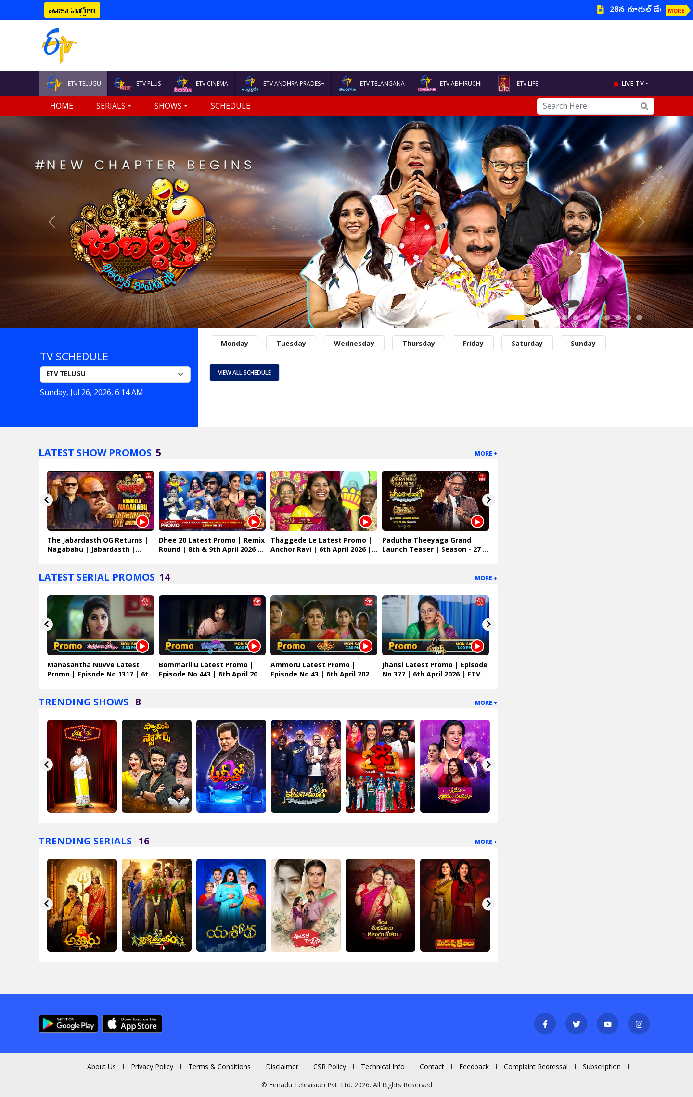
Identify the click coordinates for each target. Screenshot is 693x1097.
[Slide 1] (516, 317)
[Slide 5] (565, 317)
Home (61, 106)
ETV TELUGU (73, 83)
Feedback (474, 1066)
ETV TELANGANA (371, 83)
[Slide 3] (544, 317)
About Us (101, 1066)
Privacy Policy (152, 1066)
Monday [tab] (234, 343)
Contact (432, 1066)
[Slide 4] (554, 317)
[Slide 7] (586, 317)
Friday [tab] (473, 343)
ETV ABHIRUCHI (449, 83)
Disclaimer (282, 1066)
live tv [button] (633, 83)
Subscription (602, 1066)
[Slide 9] (607, 317)
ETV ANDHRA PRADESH (283, 83)
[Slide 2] (533, 317)
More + (486, 453)
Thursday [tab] (418, 343)
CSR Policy (329, 1066)
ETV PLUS (137, 83)
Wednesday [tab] (354, 343)
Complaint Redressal (536, 1066)
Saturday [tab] (527, 343)
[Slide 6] (575, 317)
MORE (676, 10)
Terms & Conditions (219, 1066)
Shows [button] (168, 106)
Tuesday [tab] (291, 343)
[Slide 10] (618, 317)
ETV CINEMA (200, 83)
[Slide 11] (628, 317)
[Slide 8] (597, 317)
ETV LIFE (516, 83)
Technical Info (383, 1066)
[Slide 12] (639, 317)
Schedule (230, 106)
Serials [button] (111, 106)
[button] (52, 222)
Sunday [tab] (583, 343)
